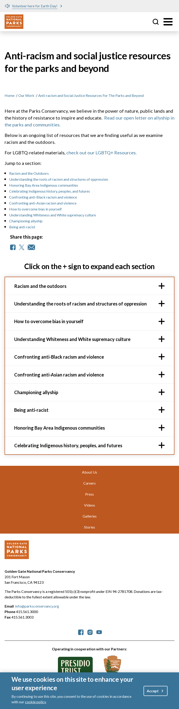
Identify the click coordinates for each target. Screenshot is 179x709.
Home (9, 95)
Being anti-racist (22, 227)
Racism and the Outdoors (29, 173)
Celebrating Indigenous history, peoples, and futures (50, 191)
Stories (89, 527)
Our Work (26, 95)
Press (89, 494)
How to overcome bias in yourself (35, 209)
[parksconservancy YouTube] (99, 632)
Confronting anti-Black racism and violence (43, 197)
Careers (89, 483)
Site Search (155, 21)
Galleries (90, 516)
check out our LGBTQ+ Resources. (101, 152)
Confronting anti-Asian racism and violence (42, 203)
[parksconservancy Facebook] (81, 632)
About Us (89, 472)
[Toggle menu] (168, 21)
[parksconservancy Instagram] (90, 632)
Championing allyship (26, 221)
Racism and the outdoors (40, 286)
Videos (89, 505)
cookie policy (35, 702)
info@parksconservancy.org (37, 606)
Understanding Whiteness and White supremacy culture (52, 215)
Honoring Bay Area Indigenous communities (43, 185)
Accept (153, 691)
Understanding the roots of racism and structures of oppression (58, 179)
